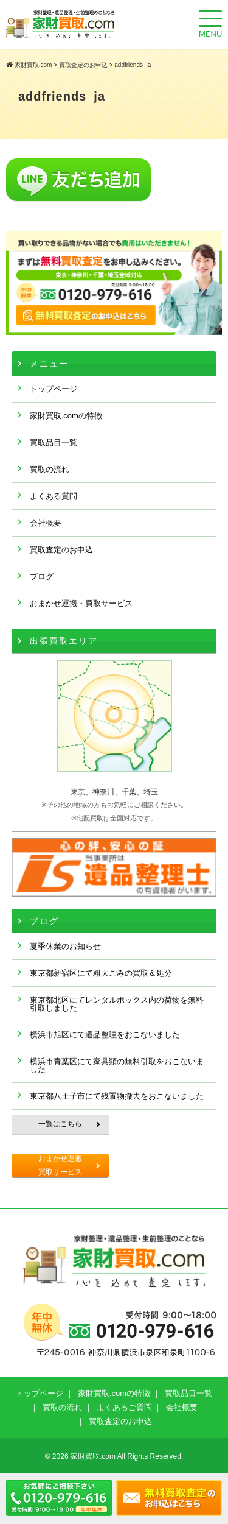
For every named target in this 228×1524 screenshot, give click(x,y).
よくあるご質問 (124, 1407)
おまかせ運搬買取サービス (60, 1165)
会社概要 (45, 522)
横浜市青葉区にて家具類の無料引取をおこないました (117, 1065)
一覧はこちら (60, 1124)
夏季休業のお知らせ (65, 946)
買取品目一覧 (53, 442)
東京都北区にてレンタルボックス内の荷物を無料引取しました (117, 1003)
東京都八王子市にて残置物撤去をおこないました (117, 1096)
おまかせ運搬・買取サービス (81, 603)
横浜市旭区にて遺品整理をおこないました (105, 1034)
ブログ (42, 576)
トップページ (53, 388)
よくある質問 (53, 496)
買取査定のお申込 (61, 549)
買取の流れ (49, 469)
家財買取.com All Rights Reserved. (127, 1456)
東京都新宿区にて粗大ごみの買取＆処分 (101, 973)
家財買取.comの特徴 (66, 415)
